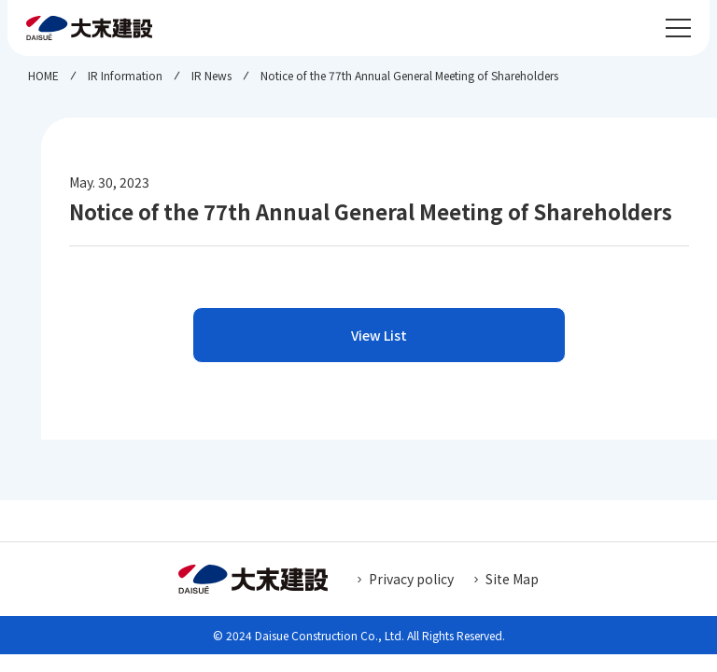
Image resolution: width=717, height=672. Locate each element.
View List (379, 335)
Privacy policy (411, 578)
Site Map (512, 578)
